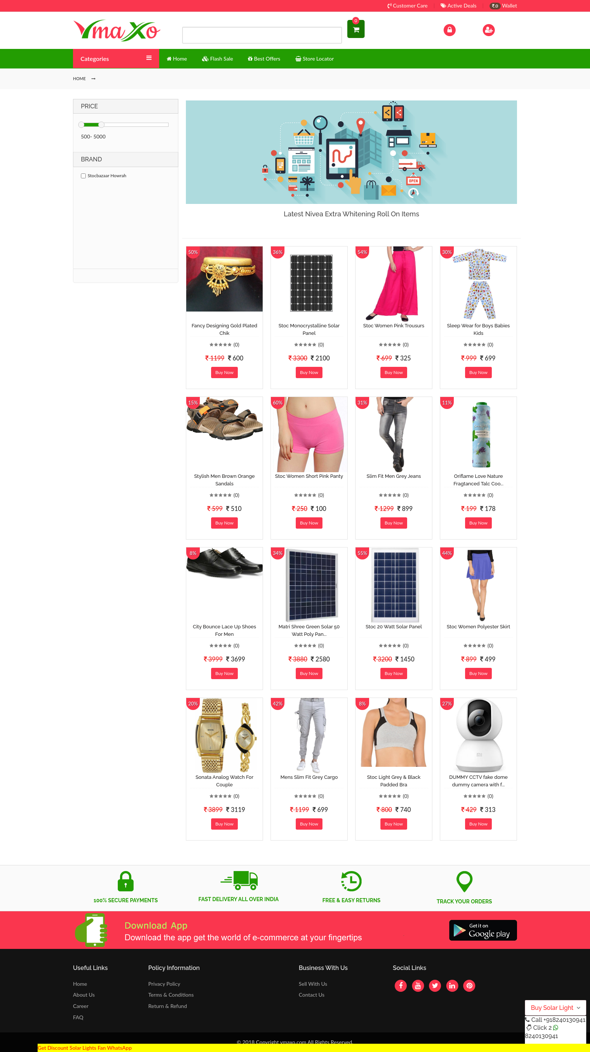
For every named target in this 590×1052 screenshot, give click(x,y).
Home (80, 984)
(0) (236, 344)
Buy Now (224, 372)
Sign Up (498, 29)
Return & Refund (167, 1006)
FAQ (78, 1017)
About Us (84, 994)
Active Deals (458, 5)
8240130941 (541, 1036)
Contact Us (311, 994)
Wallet (503, 5)
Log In (457, 29)
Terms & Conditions (171, 994)
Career (80, 1006)
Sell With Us (313, 984)
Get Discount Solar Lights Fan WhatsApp (85, 1047)
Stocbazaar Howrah (103, 175)
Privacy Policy (164, 984)
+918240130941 (564, 1019)
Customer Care (408, 5)
